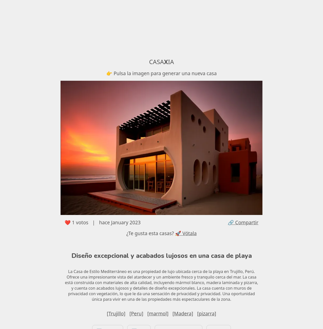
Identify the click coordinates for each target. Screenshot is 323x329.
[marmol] (158, 313)
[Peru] (136, 313)
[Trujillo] (116, 313)
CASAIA (161, 62)
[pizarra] (206, 313)
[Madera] (183, 313)
